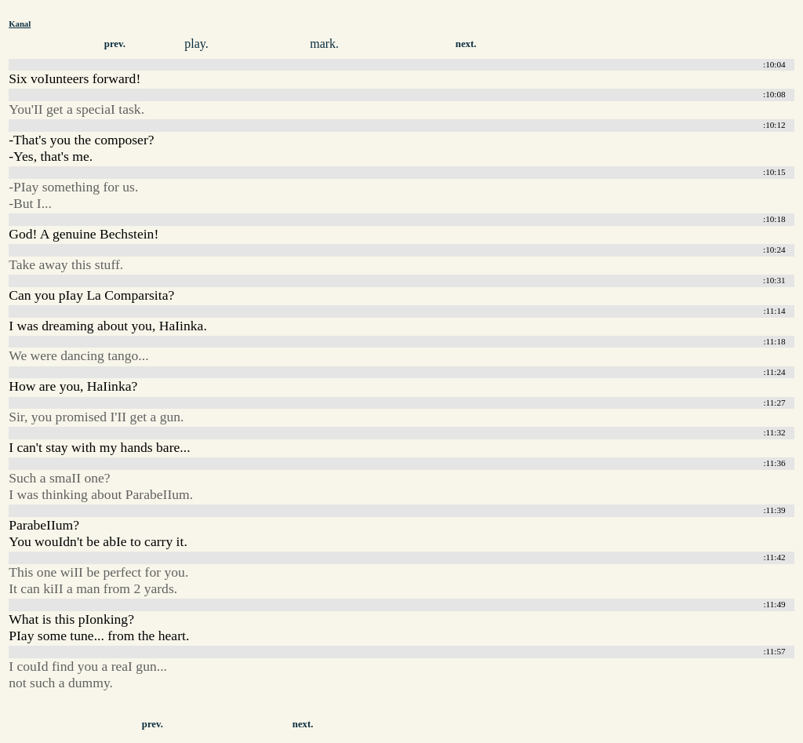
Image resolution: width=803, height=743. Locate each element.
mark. (324, 43)
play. (196, 43)
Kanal (20, 23)
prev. (114, 43)
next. (466, 43)
